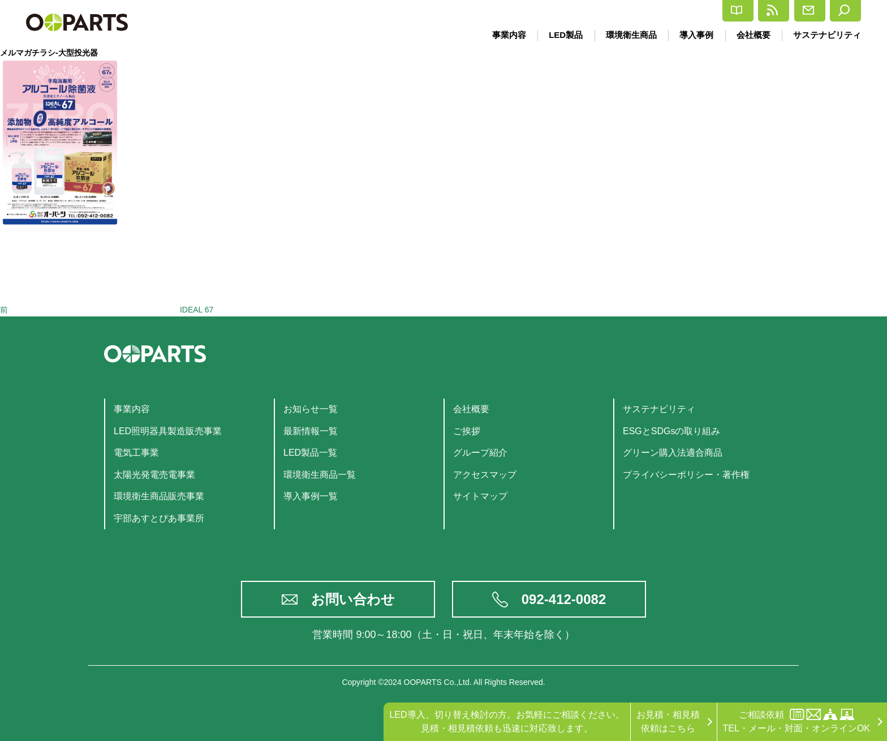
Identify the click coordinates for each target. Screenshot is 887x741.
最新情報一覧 (310, 431)
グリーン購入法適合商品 (672, 452)
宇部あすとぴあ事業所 (159, 518)
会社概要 (751, 35)
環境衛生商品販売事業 (159, 496)
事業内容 (499, 35)
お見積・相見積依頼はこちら (668, 721)
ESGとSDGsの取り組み (671, 431)
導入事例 (692, 35)
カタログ (637, 11)
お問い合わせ (353, 599)
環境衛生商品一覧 (319, 474)
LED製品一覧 (310, 452)
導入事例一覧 (310, 496)
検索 (837, 10)
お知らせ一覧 (310, 409)
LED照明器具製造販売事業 (168, 431)
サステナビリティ (827, 35)
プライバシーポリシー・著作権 (686, 474)
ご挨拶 (466, 431)
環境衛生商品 (625, 35)
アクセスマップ (484, 474)
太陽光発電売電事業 (154, 474)
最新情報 (706, 10)
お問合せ (776, 10)
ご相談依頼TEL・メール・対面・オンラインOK (796, 721)
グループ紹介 (480, 452)
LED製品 (558, 35)
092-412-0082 (564, 599)
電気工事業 (136, 452)
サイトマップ (480, 496)
